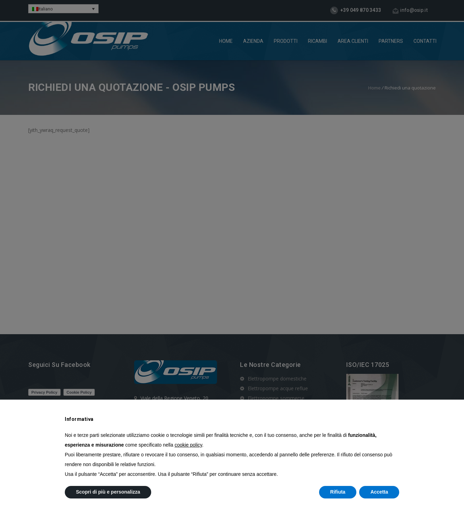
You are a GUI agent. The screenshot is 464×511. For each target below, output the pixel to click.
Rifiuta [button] (338, 492)
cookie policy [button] (188, 445)
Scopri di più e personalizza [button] (108, 492)
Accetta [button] (379, 492)
